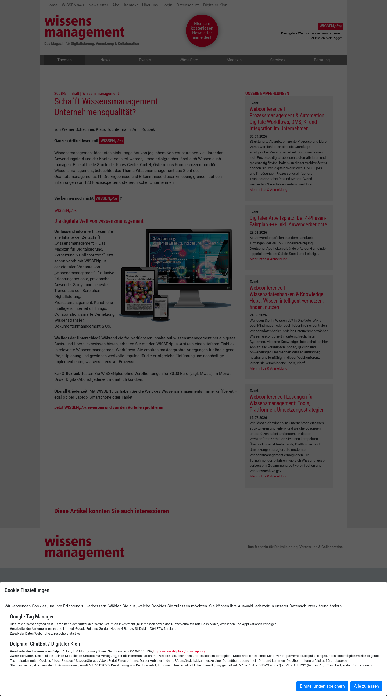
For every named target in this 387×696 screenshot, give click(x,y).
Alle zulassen (366, 686)
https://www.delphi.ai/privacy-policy (179, 651)
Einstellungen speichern (322, 686)
